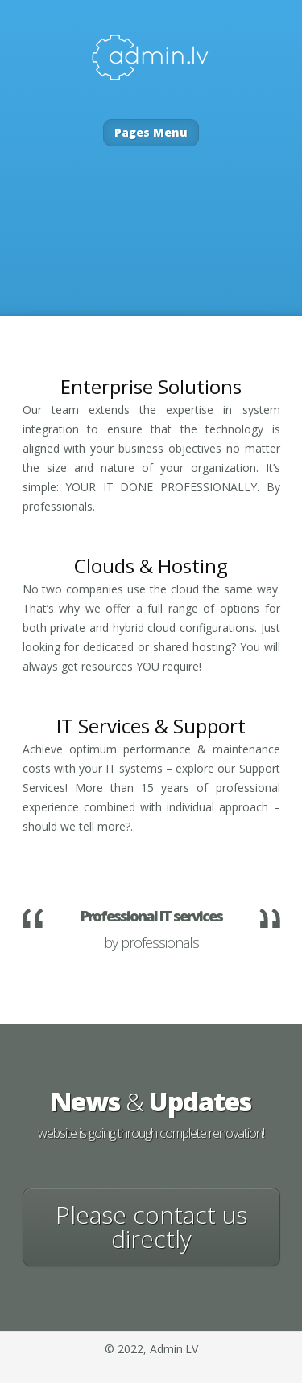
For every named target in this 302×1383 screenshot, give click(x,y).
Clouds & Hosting (151, 565)
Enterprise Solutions (151, 386)
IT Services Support (151, 725)
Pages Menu (151, 132)
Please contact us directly (151, 1226)
